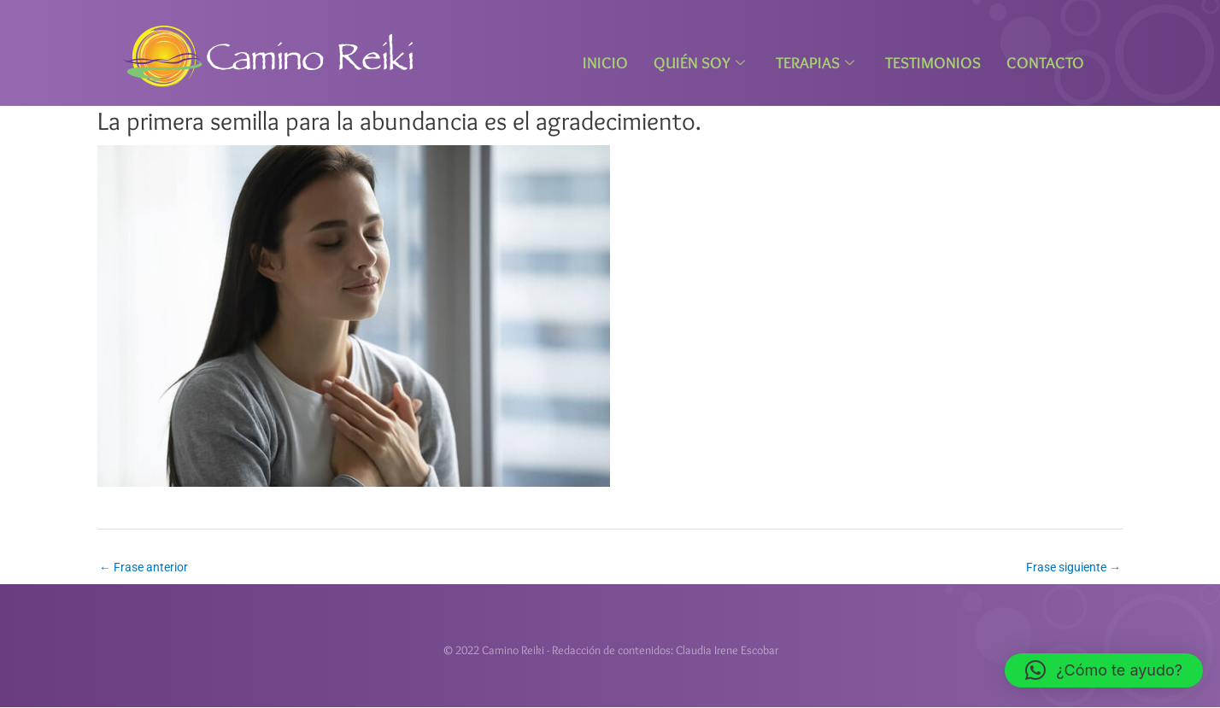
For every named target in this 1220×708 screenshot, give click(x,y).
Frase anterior (143, 567)
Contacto (1045, 63)
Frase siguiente (1073, 567)
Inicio (605, 63)
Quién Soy (699, 63)
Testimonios (933, 63)
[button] (1104, 670)
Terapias (815, 63)
